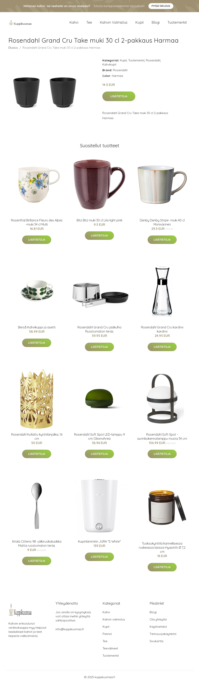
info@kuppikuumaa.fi (69, 631)
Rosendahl (153, 62)
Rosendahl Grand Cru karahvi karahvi (162, 331)
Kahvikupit (109, 66)
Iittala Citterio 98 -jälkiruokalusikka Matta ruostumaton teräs (36, 545)
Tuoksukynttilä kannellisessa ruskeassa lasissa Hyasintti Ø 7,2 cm (162, 550)
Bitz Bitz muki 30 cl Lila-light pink (99, 222)
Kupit (139, 23)
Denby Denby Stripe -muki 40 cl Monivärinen (162, 224)
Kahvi (73, 23)
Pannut (107, 636)
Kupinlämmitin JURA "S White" (99, 543)
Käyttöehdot (158, 629)
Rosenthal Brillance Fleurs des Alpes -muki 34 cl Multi (37, 224)
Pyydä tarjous (161, 5)
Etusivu (13, 49)
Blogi (156, 23)
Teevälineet (110, 650)
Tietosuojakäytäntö (163, 636)
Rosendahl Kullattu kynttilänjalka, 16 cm (36, 438)
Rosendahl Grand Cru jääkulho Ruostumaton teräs (99, 331)
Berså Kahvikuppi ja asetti (36, 329)
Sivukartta (156, 643)
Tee (89, 23)
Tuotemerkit (177, 23)
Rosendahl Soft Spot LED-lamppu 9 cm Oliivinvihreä (99, 438)
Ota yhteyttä (158, 621)
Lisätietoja (118, 98)
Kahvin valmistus (113, 23)
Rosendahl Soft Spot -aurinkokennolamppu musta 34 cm (162, 438)
